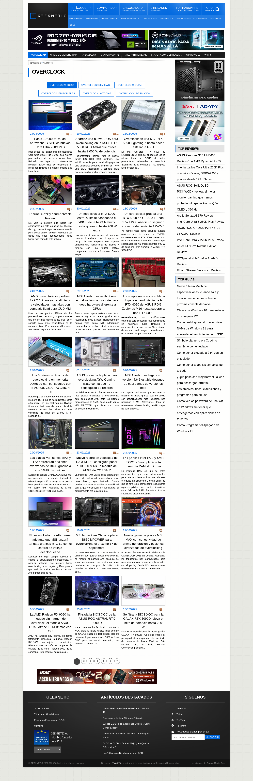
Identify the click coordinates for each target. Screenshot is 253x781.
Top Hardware (187, 9)
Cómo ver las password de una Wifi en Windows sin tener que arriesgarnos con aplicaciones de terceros (199, 297)
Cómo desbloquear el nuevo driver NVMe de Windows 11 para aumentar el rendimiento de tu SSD (200, 249)
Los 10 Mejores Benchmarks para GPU (125, 766)
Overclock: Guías (133, 85)
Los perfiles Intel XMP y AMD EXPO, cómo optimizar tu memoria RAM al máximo (143, 471)
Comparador (107, 9)
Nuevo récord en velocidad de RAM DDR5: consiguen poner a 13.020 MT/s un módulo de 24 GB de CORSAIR (96, 475)
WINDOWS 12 (193, 55)
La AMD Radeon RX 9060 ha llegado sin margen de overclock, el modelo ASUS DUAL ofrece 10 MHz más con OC (50, 637)
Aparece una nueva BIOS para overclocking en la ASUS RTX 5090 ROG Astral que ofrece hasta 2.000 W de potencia (96, 148)
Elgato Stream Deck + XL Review (195, 213)
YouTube (179, 734)
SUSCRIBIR (179, 757)
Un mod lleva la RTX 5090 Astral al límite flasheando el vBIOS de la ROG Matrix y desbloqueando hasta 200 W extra (96, 227)
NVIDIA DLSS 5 (88, 55)
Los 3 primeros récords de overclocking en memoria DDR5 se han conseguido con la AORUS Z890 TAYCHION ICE (50, 392)
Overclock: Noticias (97, 94)
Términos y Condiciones (47, 728)
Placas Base (92, 18)
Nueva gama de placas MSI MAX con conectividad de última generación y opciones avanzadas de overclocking (143, 554)
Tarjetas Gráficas (109, 18)
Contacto (39, 739)
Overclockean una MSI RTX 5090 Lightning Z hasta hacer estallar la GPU (143, 144)
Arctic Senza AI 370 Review (192, 187)
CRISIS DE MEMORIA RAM (63, 55)
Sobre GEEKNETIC (45, 722)
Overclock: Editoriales (54, 94)
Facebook (180, 722)
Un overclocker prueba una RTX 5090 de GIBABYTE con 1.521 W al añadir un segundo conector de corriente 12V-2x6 (143, 227)
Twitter (178, 728)
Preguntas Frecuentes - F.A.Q (51, 734)
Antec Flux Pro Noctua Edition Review (198, 206)
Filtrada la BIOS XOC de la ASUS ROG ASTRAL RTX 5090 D (96, 633)
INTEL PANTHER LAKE (135, 55)
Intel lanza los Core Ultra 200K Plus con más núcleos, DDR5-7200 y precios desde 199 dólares (199, 165)
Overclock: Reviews (95, 85)
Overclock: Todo (58, 85)
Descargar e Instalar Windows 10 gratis (125, 732)
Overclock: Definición (138, 94)
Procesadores (76, 18)
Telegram (179, 739)
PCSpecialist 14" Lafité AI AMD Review (199, 210)
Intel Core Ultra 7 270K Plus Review (197, 202)
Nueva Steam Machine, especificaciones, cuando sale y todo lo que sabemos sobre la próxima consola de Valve (200, 231)
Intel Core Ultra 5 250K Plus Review (197, 191)
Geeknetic (37, 63)
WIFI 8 (208, 55)
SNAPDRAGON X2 (110, 55)
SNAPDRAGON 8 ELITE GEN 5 (166, 55)
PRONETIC (117, 777)
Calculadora (134, 9)
